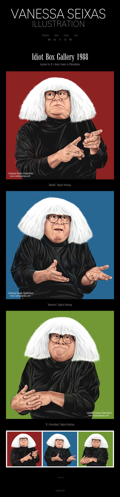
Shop (76, 35)
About (56, 35)
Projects (45, 35)
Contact (66, 35)
